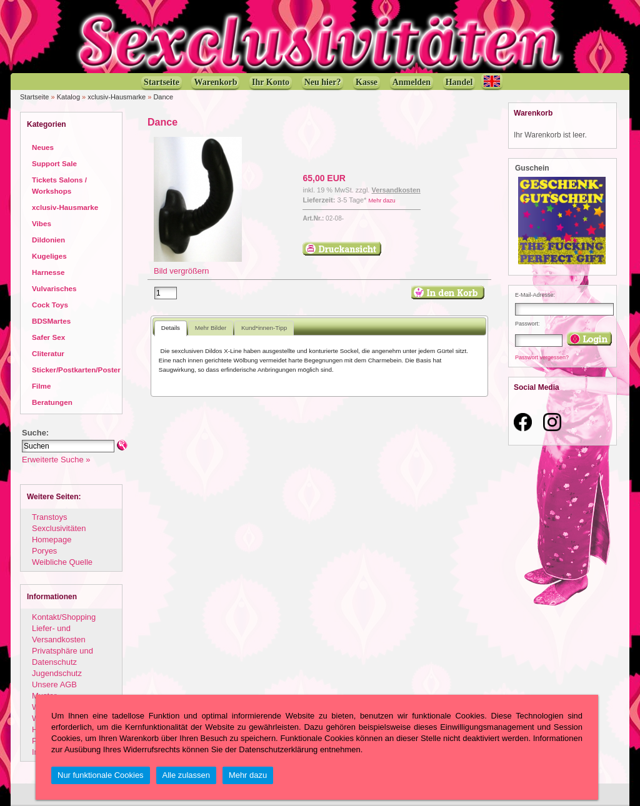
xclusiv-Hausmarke (117, 97)
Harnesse (48, 272)
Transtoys (49, 517)
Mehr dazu (381, 200)
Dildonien (48, 240)
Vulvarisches (54, 288)
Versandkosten (395, 190)
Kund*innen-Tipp (264, 327)
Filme (41, 386)
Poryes (44, 550)
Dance (163, 97)
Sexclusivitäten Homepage (59, 534)
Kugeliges (49, 256)
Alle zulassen (186, 775)
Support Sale (54, 163)
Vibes (41, 223)
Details (170, 327)
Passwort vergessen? (542, 357)
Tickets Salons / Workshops (59, 185)
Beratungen (52, 402)
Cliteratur (48, 353)
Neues (43, 147)
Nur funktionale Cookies (101, 775)
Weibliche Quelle (62, 562)
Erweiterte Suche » (56, 459)
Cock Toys (50, 305)
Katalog (68, 97)
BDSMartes (51, 321)
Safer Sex (48, 337)
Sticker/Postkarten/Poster (76, 370)
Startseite (34, 97)
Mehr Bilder (211, 327)
